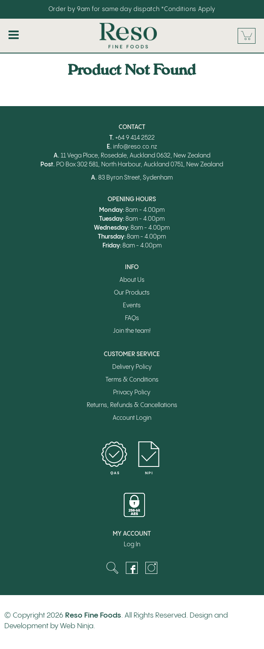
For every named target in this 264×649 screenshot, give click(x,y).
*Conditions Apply (188, 9)
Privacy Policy (131, 393)
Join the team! (132, 331)
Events (132, 306)
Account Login (132, 418)
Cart (246, 36)
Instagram (151, 568)
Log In (132, 545)
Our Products (132, 293)
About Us (132, 280)
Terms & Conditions (132, 380)
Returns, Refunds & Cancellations (132, 405)
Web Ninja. (77, 626)
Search (112, 568)
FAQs (132, 318)
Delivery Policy (132, 367)
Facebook (132, 568)
